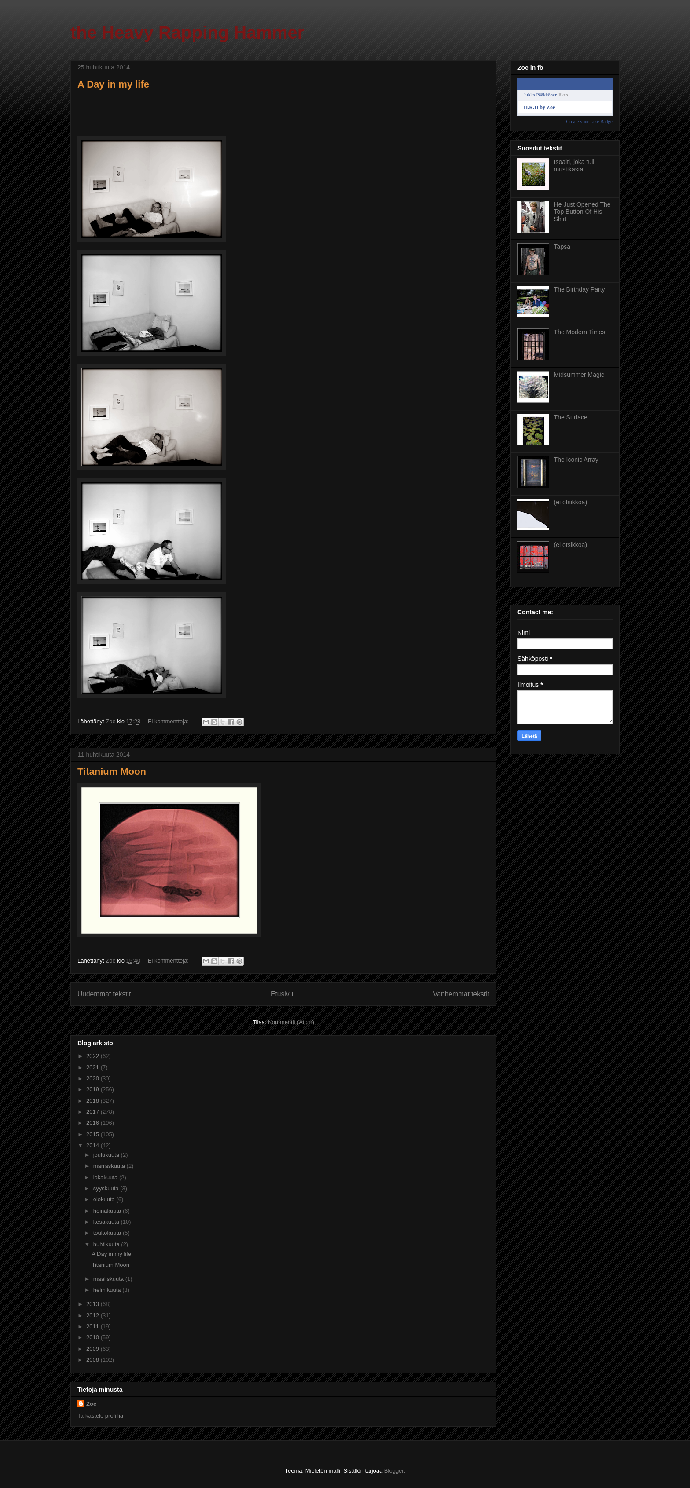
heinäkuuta (108, 1210)
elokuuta (105, 1199)
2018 (93, 1101)
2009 (93, 1349)
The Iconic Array (576, 459)
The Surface (570, 417)
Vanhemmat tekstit (461, 994)
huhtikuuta (107, 1244)
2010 (93, 1337)
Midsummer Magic (579, 374)
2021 (93, 1067)
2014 (93, 1145)
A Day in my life (113, 84)
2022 (93, 1056)
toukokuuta (108, 1232)
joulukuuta (107, 1155)
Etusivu (282, 994)
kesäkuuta (107, 1221)
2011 (93, 1326)
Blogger (394, 1470)
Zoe (91, 1403)
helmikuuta (107, 1290)
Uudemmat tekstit (104, 994)
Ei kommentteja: (169, 721)
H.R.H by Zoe (539, 107)
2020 (93, 1078)
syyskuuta (106, 1188)
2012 (93, 1315)
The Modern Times (580, 332)
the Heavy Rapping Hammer (187, 32)
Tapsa (562, 246)
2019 (93, 1089)
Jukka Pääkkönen (541, 94)
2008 (93, 1360)
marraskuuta (110, 1166)
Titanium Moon (111, 771)
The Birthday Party (579, 289)
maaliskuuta (109, 1279)
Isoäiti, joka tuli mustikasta (574, 165)
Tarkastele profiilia (100, 1415)
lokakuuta (106, 1177)
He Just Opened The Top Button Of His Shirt (582, 212)
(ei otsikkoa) (570, 502)
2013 (93, 1304)
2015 (93, 1134)
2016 (93, 1123)
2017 (93, 1112)
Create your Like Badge (589, 121)
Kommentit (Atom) (291, 1022)
